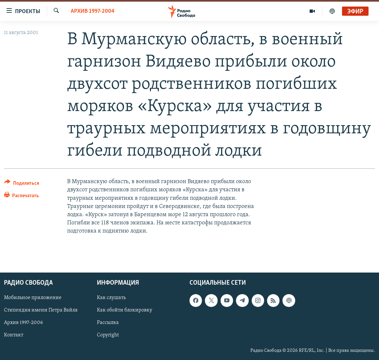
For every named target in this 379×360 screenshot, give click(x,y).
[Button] (21, 184)
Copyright (108, 335)
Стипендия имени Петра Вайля (41, 310)
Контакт (13, 335)
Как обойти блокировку (124, 310)
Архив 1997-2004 (93, 11)
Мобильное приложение (33, 297)
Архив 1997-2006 (23, 322)
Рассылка (108, 322)
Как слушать (111, 297)
